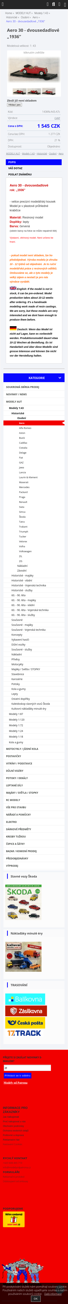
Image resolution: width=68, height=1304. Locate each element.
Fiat (21, 457)
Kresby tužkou (16, 836)
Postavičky (13, 756)
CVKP (57, 118)
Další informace (53, 1294)
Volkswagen (25, 551)
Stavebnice (17, 674)
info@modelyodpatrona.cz (17, 1167)
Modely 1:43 (28, 153)
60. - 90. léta (18, 595)
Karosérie (16, 679)
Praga (22, 497)
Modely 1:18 (16, 736)
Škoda (22, 516)
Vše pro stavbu (16, 807)
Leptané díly (14, 785)
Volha (22, 546)
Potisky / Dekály (17, 778)
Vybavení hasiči (20, 639)
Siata (21, 507)
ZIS (20, 561)
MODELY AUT (13, 153)
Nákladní (22, 566)
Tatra (22, 521)
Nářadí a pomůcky (18, 814)
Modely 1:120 (16, 719)
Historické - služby (21, 590)
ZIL (20, 556)
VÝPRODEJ (12, 865)
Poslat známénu (20, 174)
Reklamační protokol (13, 1176)
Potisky (15, 684)
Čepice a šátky (15, 844)
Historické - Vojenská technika (28, 585)
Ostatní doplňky (20, 698)
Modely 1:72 (16, 725)
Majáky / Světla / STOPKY (25, 669)
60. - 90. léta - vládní (22, 605)
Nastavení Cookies (12, 1144)
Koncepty (16, 634)
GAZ (21, 462)
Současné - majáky (22, 625)
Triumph (23, 531)
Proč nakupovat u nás (14, 1121)
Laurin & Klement (28, 477)
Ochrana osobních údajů (15, 1130)
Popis (12, 162)
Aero (61, 153)
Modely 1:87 (16, 714)
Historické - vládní (21, 580)
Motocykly (17, 664)
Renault (23, 502)
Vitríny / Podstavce (19, 763)
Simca (22, 511)
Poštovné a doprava (13, 1135)
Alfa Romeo (25, 428)
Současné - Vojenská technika (28, 629)
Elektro (11, 822)
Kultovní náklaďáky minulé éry (28, 708)
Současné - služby (21, 649)
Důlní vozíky (18, 644)
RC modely (13, 800)
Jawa (21, 467)
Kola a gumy (18, 689)
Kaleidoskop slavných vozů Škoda (30, 703)
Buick (22, 437)
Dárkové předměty (18, 829)
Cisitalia (23, 447)
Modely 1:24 (16, 731)
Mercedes (24, 487)
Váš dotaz (15, 168)
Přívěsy (15, 659)
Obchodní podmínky (13, 1126)
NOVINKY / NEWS (16, 394)
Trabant (23, 526)
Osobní (53, 153)
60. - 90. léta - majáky (23, 600)
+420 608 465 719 (12, 1162)
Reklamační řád (11, 1139)
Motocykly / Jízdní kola (22, 749)
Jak (11, 1116)
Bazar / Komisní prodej (21, 851)
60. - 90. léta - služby (23, 615)
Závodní (21, 570)
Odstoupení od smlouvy (15, 1181)
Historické (42, 153)
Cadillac (23, 442)
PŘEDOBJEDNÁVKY (17, 858)
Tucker (22, 536)
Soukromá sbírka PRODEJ (22, 387)
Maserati (23, 482)
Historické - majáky (22, 575)
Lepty (14, 694)
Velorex (23, 541)
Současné (16, 620)
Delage (22, 452)
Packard (23, 492)
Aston (22, 433)
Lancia (22, 472)
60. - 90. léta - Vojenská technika (29, 610)
